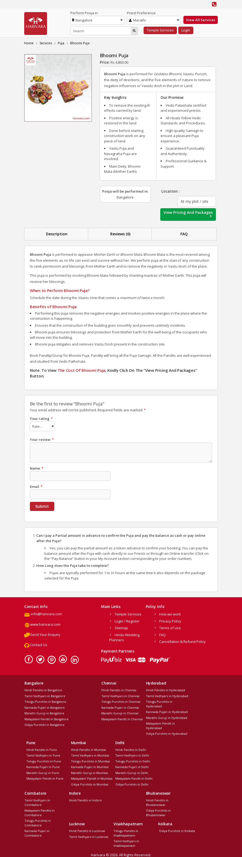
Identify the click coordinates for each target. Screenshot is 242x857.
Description (56, 233)
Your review (42, 438)
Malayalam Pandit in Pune (44, 778)
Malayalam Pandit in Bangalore (46, 718)
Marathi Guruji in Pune (42, 772)
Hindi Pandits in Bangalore (43, 689)
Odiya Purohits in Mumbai (89, 784)
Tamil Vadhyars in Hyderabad (167, 695)
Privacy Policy (170, 620)
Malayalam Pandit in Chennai (122, 718)
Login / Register (127, 620)
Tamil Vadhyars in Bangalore (44, 695)
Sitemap (121, 627)
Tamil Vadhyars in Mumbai (90, 754)
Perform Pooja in (84, 12)
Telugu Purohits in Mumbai (90, 760)
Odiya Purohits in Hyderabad (166, 733)
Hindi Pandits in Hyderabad (165, 689)
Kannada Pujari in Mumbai (90, 766)
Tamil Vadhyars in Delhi (132, 754)
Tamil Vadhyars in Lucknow (88, 836)
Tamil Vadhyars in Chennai (120, 695)
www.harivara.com (42, 623)
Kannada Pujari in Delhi (132, 766)
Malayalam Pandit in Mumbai (91, 778)
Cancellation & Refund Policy (182, 640)
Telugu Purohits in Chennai (120, 701)
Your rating (41, 418)
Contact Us (35, 644)
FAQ (184, 233)
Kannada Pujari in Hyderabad (167, 711)
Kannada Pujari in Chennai (120, 707)
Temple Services (160, 30)
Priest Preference (141, 12)
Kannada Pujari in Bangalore (44, 707)
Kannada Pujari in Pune (43, 766)
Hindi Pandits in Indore (85, 799)
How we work (170, 613)
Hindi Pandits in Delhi (130, 749)
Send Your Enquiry (42, 633)
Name (36, 467)
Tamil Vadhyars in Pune (43, 754)
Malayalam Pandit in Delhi (133, 778)
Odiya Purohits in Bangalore (44, 724)
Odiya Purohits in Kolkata (176, 830)
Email (36, 485)
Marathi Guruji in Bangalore (44, 712)
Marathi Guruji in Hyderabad (166, 717)
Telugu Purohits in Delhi (132, 760)
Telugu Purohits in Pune (43, 760)
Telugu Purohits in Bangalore (45, 701)
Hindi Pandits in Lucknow (87, 830)
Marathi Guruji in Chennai (119, 712)
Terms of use (170, 627)
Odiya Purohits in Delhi (131, 784)
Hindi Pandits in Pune (41, 749)
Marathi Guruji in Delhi (131, 772)
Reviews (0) (120, 233)
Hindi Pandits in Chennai (118, 689)
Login (186, 30)
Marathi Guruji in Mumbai (89, 772)
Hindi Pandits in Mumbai (88, 749)
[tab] (57, 234)
